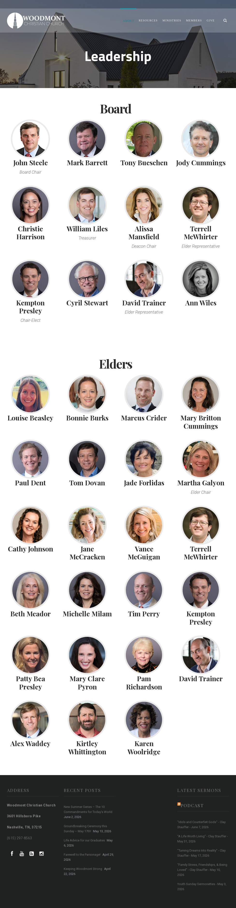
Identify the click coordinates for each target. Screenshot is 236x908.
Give (211, 20)
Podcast (192, 805)
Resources (148, 20)
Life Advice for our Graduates (84, 840)
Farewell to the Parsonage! (82, 854)
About (128, 20)
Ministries (172, 20)
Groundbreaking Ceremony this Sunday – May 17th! (85, 828)
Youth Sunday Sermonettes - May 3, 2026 (201, 886)
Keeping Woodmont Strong (83, 869)
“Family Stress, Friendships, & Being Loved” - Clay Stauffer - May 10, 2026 (202, 870)
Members (194, 20)
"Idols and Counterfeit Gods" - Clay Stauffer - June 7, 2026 (201, 824)
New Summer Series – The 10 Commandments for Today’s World (88, 809)
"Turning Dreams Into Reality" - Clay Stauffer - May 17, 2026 (201, 853)
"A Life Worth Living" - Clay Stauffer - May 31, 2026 (202, 838)
